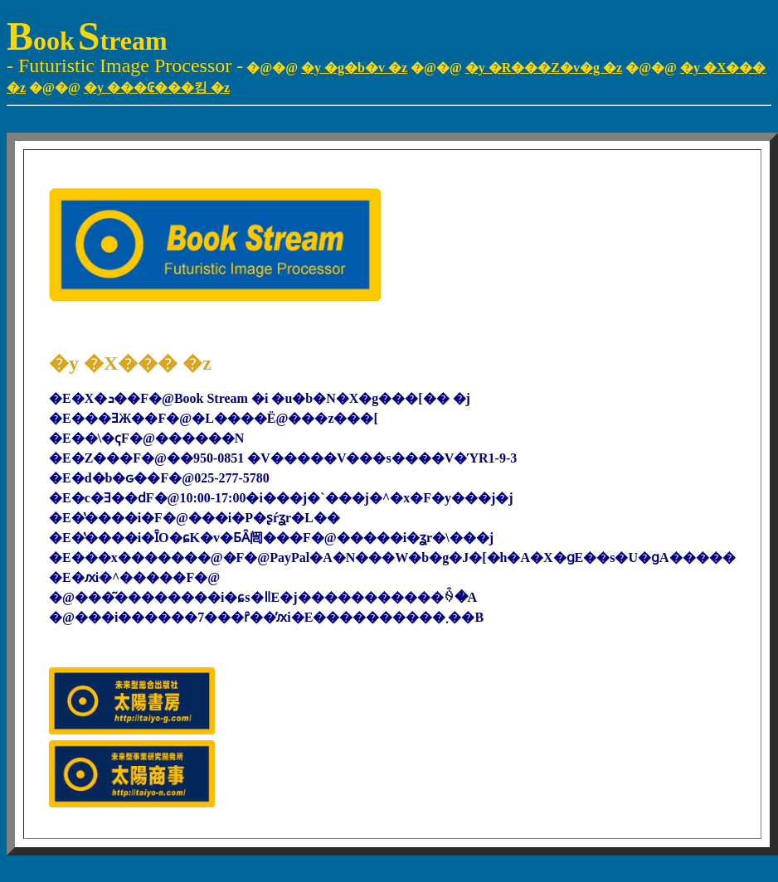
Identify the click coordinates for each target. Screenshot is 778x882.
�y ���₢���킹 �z (157, 87)
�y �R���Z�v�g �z (543, 68)
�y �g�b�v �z (354, 68)
